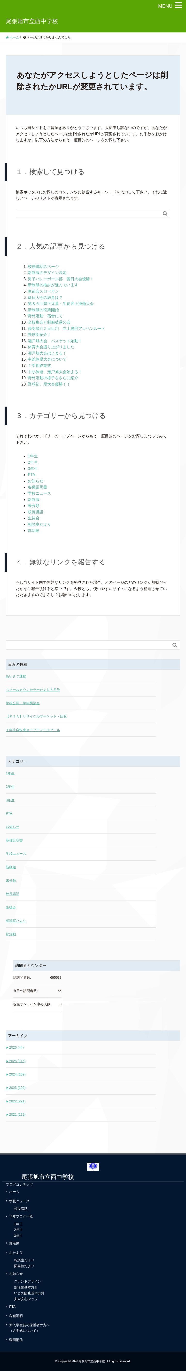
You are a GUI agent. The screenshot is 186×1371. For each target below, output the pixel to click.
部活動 (33, 531)
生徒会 (33, 518)
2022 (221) (16, 1101)
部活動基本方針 (26, 1287)
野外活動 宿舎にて (45, 316)
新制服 (33, 500)
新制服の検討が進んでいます (53, 285)
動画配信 (16, 1340)
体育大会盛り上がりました (51, 347)
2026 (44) (15, 1047)
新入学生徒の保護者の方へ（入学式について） (29, 1327)
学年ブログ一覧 (21, 1216)
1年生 (33, 456)
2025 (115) (16, 1061)
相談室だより (39, 524)
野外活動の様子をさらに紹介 (53, 378)
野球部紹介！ (39, 335)
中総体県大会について (47, 359)
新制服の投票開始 (43, 310)
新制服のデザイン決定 (47, 273)
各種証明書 (37, 487)
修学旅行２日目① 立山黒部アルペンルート (66, 328)
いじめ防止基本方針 (29, 1293)
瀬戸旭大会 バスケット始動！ (55, 341)
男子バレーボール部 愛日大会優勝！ (61, 279)
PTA (31, 475)
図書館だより (24, 1266)
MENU (165, 6)
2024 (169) (16, 1074)
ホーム (14, 1192)
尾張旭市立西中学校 (32, 21)
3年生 (33, 469)
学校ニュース (39, 493)
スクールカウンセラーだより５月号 (33, 690)
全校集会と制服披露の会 (49, 322)
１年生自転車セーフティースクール (33, 730)
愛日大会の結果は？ (45, 297)
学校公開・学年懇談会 (23, 703)
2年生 (33, 462)
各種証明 (16, 1316)
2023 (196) (16, 1088)
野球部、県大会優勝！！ (49, 384)
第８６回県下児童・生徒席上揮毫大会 (61, 304)
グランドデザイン (27, 1281)
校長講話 (35, 512)
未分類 (33, 506)
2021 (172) (16, 1114)
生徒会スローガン (43, 291)
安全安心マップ (26, 1299)
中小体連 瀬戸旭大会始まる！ (55, 372)
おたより (16, 1253)
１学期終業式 (39, 366)
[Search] (88, 213)
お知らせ (35, 481)
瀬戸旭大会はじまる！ (47, 353)
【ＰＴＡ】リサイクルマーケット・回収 (36, 716)
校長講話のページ (43, 267)
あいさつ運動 (16, 676)
